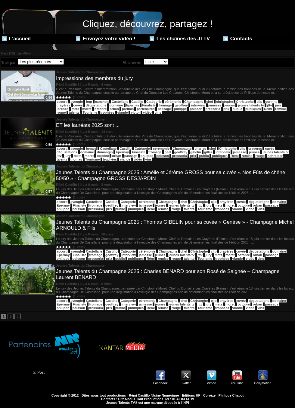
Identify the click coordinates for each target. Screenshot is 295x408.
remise (280, 109)
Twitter (186, 383)
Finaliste (149, 105)
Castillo (137, 101)
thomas (76, 159)
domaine (116, 105)
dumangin (105, 152)
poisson (196, 109)
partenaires (145, 109)
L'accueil (16, 38)
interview (198, 105)
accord (62, 148)
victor (135, 112)
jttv (269, 105)
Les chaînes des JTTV (180, 38)
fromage (165, 105)
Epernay (132, 105)
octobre (101, 109)
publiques (253, 109)
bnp (89, 101)
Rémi (268, 109)
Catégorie (154, 101)
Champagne (193, 101)
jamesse (214, 105)
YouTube (237, 383)
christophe (224, 101)
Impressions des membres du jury (94, 78)
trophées (107, 112)
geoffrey (181, 105)
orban (114, 109)
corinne (272, 101)
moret (87, 109)
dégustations (96, 105)
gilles (208, 152)
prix (226, 109)
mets (75, 109)
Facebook (160, 383)
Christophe (244, 101)
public (237, 109)
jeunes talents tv (251, 105)
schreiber (275, 156)
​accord (62, 101)
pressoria (212, 109)
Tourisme (89, 112)
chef (209, 101)
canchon (102, 101)
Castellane (120, 101)
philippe (180, 109)
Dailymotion (262, 383)
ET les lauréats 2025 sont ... (88, 125)
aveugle (76, 101)
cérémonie (173, 101)
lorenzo (62, 109)
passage (164, 109)
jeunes (230, 105)
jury (278, 105)
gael (168, 152)
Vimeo (211, 383)
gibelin (195, 152)
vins (158, 112)
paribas (128, 109)
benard (91, 148)
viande (122, 112)
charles (200, 148)
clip (259, 101)
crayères (63, 105)
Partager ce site (13, 372)
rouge (61, 112)
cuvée (78, 105)
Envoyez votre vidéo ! (105, 38)
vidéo (147, 112)
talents (74, 112)
